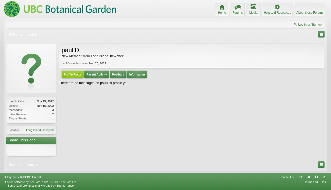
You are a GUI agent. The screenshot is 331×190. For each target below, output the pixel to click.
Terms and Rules (315, 182)
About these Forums (309, 12)
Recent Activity (96, 74)
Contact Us (287, 177)
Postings (118, 74)
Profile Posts (72, 74)
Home (309, 177)
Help (300, 177)
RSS (324, 177)
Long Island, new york (40, 130)
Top (316, 177)
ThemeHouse (65, 185)
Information (137, 74)
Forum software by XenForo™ (41, 182)
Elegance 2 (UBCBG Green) (23, 177)
